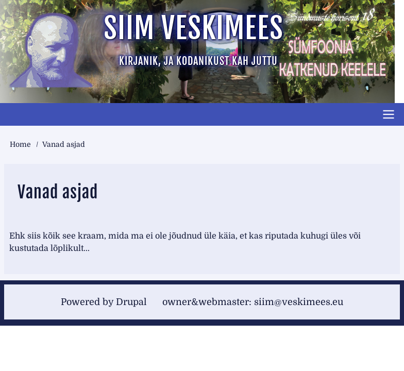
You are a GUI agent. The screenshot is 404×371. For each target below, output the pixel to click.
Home (20, 144)
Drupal (131, 302)
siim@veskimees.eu (298, 302)
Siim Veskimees (193, 28)
